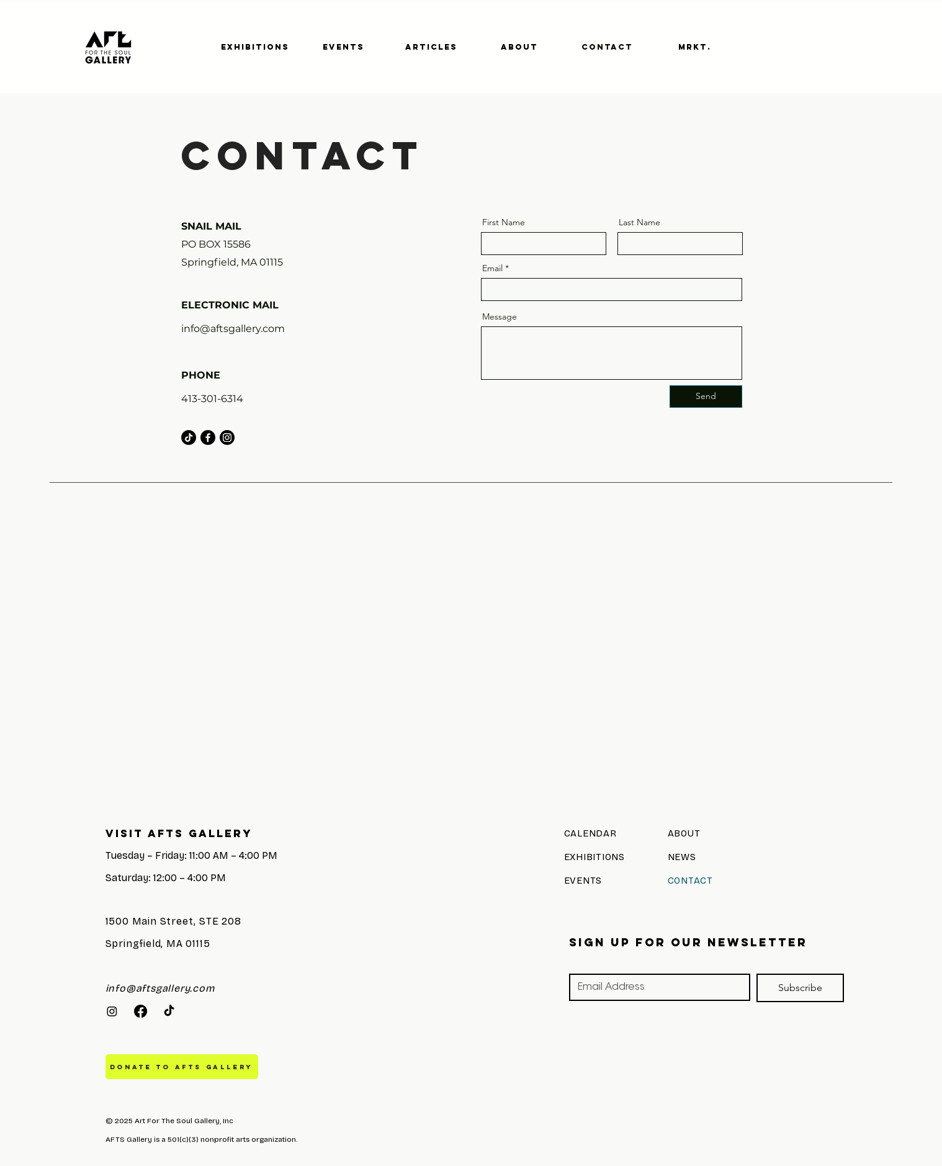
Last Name (639, 222)
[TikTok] (188, 437)
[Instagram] (227, 437)
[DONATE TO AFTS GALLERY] (181, 1066)
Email (492, 268)
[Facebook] (207, 437)
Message (499, 316)
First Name (503, 222)
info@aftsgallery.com (233, 328)
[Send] (706, 396)
